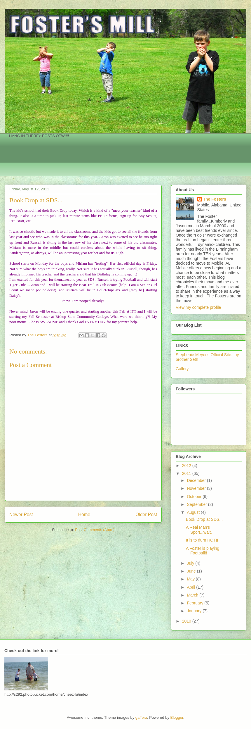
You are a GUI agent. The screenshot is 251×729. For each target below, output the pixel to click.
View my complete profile (198, 307)
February (195, 603)
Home (84, 514)
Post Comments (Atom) (94, 530)
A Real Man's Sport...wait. (199, 530)
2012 (187, 465)
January (195, 611)
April (191, 587)
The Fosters (214, 199)
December (197, 480)
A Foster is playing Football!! (202, 551)
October (195, 496)
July (191, 563)
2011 (187, 473)
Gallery (182, 368)
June (192, 571)
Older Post (146, 514)
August (194, 512)
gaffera (141, 717)
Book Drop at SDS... (204, 519)
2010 (187, 621)
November (197, 488)
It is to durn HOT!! (202, 540)
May (191, 579)
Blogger (176, 717)
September (197, 504)
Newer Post (21, 514)
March (193, 595)
